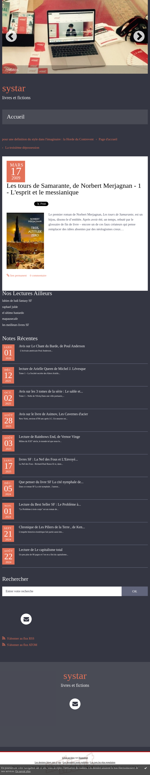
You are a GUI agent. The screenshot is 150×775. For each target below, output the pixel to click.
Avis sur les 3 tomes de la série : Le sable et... (51, 389)
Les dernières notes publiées (75, 760)
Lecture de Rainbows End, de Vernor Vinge (49, 435)
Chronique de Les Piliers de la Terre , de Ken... (52, 525)
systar (13, 88)
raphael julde (9, 305)
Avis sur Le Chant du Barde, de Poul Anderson (52, 344)
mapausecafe (9, 317)
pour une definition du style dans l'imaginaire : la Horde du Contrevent (45, 138)
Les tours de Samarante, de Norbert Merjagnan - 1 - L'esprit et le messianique (74, 188)
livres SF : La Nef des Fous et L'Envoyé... (48, 457)
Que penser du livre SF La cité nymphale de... (51, 480)
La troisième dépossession (21, 146)
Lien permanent (16, 275)
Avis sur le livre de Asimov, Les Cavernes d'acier (53, 412)
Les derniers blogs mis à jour (48, 760)
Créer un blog (68, 755)
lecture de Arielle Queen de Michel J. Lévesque (52, 367)
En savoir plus (23, 771)
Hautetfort (83, 755)
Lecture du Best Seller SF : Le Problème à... (50, 503)
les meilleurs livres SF (15, 323)
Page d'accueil (103, 138)
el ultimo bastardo (12, 311)
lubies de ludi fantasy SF (16, 300)
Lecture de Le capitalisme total (40, 548)
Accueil (16, 116)
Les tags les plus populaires (102, 760)
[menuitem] (15, 116)
